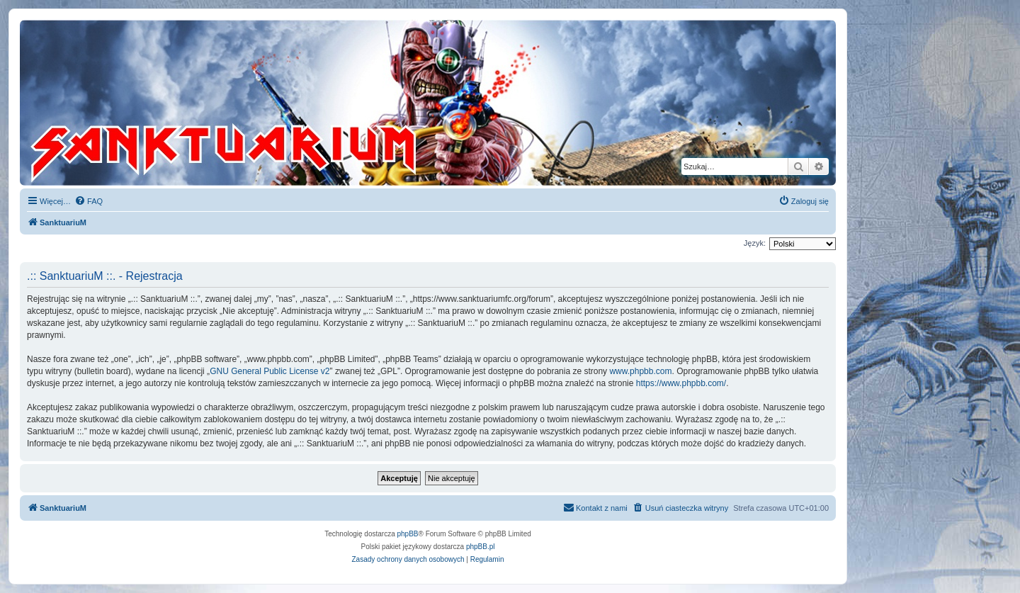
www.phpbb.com (640, 371)
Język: (755, 243)
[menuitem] (88, 201)
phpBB (408, 534)
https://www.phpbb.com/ (681, 383)
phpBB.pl (480, 546)
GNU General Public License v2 (269, 371)
